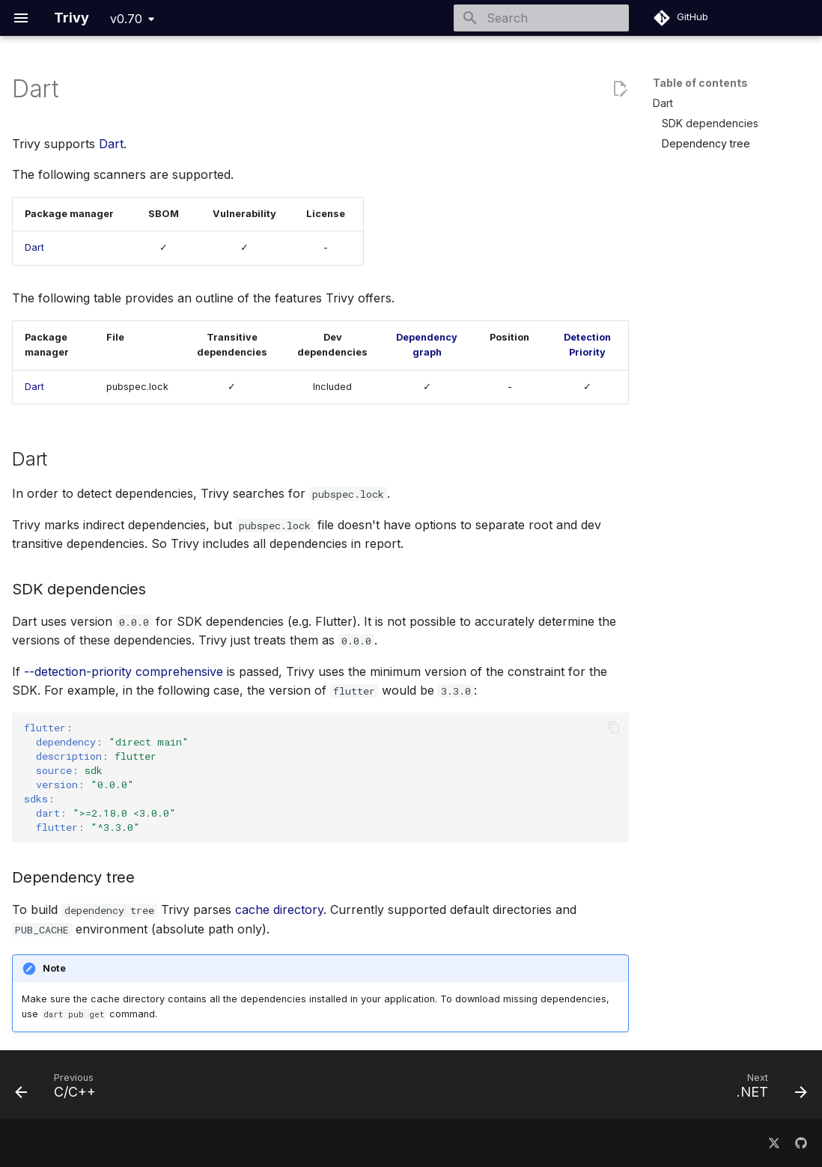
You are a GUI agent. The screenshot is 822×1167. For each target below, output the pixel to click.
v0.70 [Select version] (126, 18)
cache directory (279, 909)
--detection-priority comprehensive (123, 671)
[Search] (541, 17)
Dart (111, 143)
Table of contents (700, 82)
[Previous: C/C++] (60, 1089)
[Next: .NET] (767, 1089)
